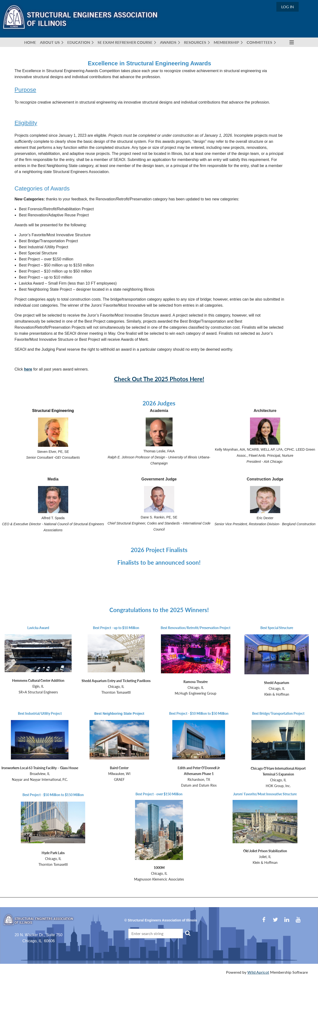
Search (187, 933)
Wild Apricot (258, 972)
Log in (287, 6)
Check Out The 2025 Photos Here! (159, 378)
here (28, 369)
